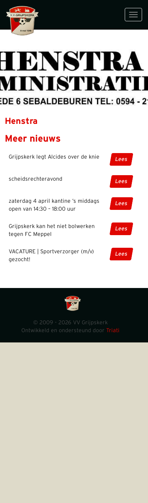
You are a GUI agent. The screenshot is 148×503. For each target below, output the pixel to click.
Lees (121, 159)
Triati (113, 330)
